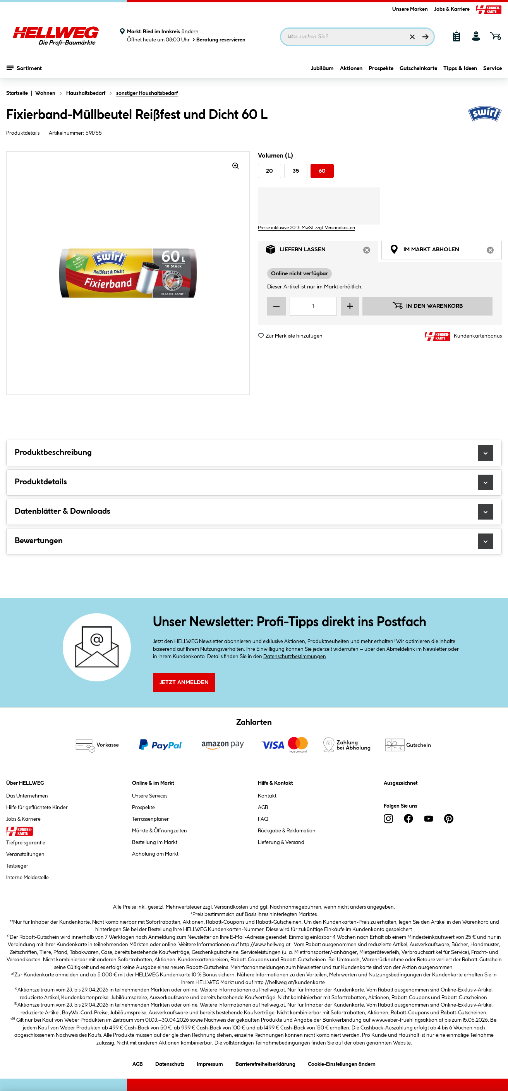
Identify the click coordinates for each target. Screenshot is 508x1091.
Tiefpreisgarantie (25, 843)
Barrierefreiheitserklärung (265, 1063)
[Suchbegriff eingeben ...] (357, 36)
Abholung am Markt (155, 854)
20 (269, 171)
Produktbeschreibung (254, 453)
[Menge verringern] (276, 306)
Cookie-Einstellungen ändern (342, 1063)
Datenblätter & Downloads (254, 512)
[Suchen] (425, 36)
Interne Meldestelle (27, 877)
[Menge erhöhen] (350, 306)
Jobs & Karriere (452, 9)
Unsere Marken (410, 9)
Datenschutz (169, 1063)
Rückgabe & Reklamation (287, 831)
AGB (263, 807)
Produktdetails (22, 133)
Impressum (210, 1063)
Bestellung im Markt (154, 842)
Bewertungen (254, 541)
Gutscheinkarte (418, 68)
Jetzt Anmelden (184, 682)
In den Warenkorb (427, 305)
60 (322, 171)
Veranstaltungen (25, 854)
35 (296, 171)
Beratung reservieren (218, 39)
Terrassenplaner (150, 819)
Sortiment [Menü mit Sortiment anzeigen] (24, 67)
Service (492, 68)
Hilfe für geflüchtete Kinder (37, 807)
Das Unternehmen (27, 796)
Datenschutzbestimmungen (294, 656)
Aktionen (351, 68)
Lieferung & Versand (281, 842)
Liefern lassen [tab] (322, 251)
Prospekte (381, 68)
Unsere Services (149, 796)
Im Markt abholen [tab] (446, 251)
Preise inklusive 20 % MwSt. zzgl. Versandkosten (306, 228)
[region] (128, 273)
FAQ (263, 819)
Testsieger (17, 866)
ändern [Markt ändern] (190, 31)
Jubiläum (322, 68)
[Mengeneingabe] (313, 306)
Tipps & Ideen (460, 68)
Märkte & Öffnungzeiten (159, 831)
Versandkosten (231, 907)
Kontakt (267, 796)
